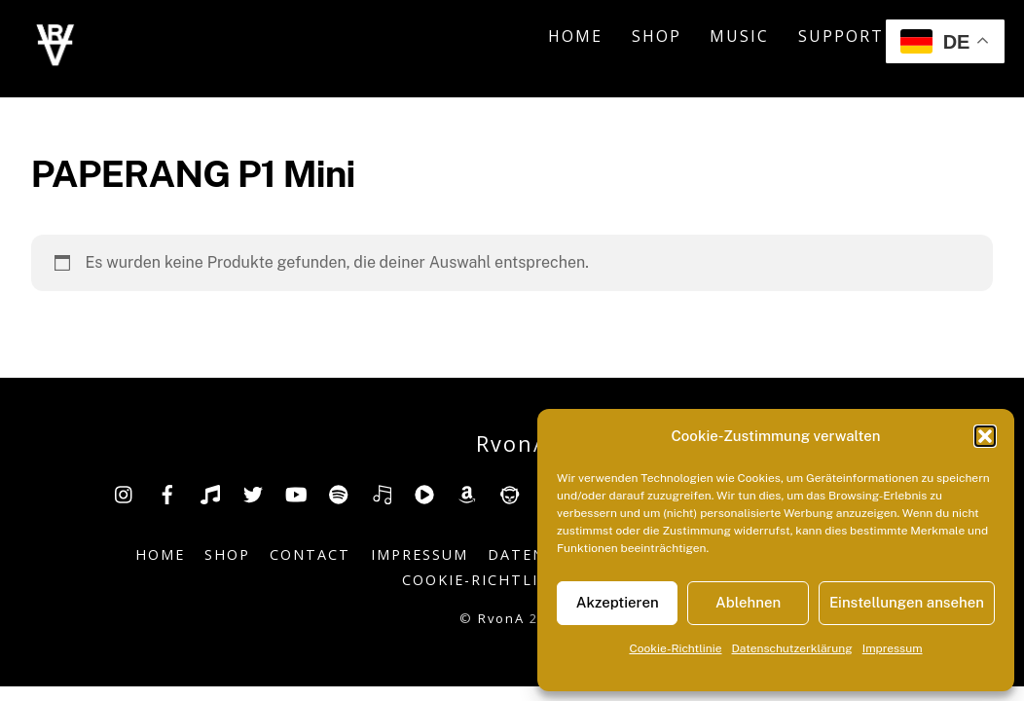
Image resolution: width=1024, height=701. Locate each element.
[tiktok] (210, 492)
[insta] (124, 492)
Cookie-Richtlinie (675, 648)
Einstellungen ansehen (906, 602)
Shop (656, 36)
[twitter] (253, 492)
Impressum (892, 648)
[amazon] (467, 492)
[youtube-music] (424, 492)
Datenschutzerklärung (792, 648)
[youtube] (295, 492)
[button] (985, 436)
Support (841, 36)
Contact (310, 554)
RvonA (501, 618)
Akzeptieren (617, 602)
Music (739, 36)
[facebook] (167, 492)
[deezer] (381, 492)
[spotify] (338, 492)
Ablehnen (748, 602)
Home (575, 36)
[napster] (510, 492)
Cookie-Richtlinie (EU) (504, 580)
